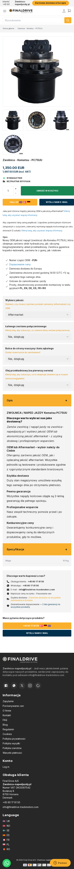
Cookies (7, 734)
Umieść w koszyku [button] (47, 190)
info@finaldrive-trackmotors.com (37, 589)
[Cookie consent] (38, 685)
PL (6, 844)
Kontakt (7, 715)
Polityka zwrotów (12, 748)
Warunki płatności (12, 752)
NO (6, 825)
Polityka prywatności (14, 738)
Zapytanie (8, 701)
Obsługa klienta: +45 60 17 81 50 (7, 3)
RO (6, 849)
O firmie (7, 710)
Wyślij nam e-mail (57, 202)
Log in (6, 766)
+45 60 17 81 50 (36, 581)
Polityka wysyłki (11, 743)
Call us (20, 202)
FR (6, 839)
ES (6, 835)
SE (6, 830)
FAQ (5, 720)
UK (6, 821)
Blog (5, 724)
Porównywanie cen (13, 705)
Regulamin (8, 729)
